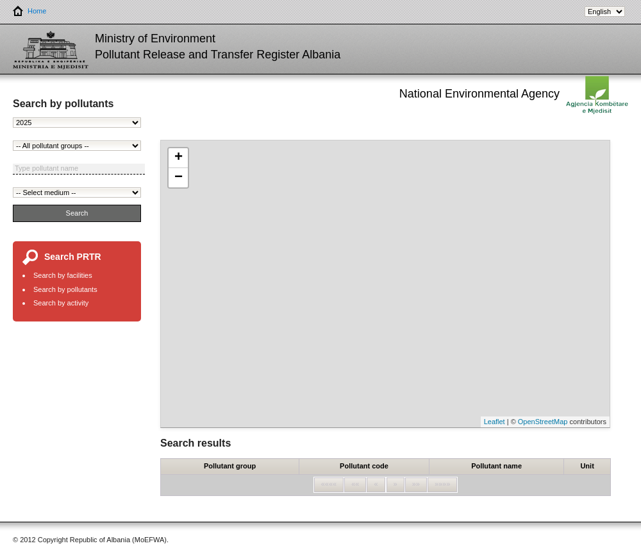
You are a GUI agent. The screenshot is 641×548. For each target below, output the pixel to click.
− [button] (178, 177)
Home (29, 11)
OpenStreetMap (543, 421)
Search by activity (60, 303)
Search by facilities (62, 275)
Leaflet (494, 421)
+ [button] (178, 157)
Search (77, 213)
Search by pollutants (65, 289)
